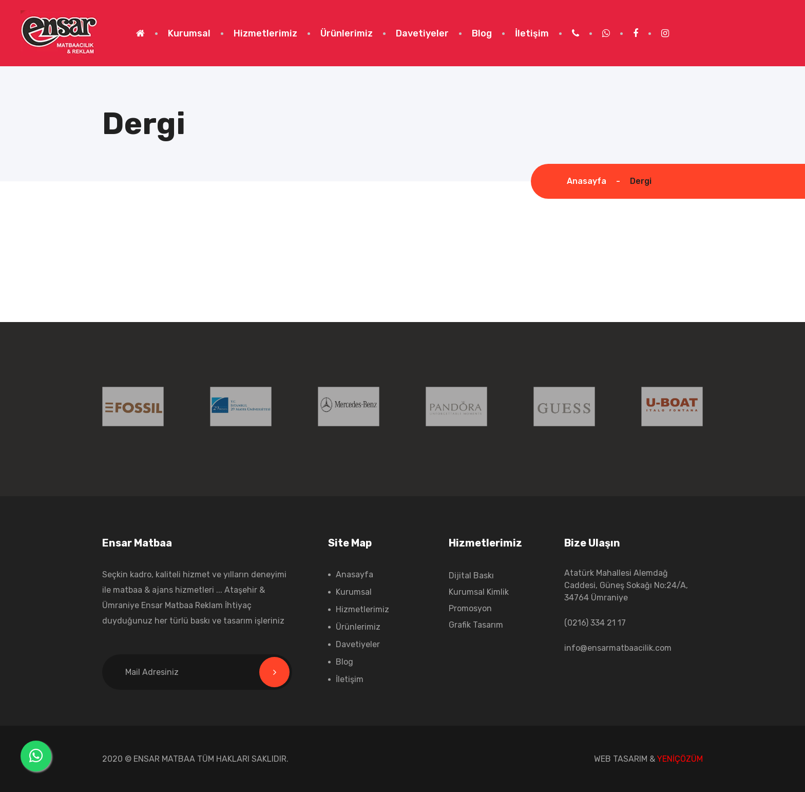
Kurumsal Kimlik (479, 592)
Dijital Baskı (471, 575)
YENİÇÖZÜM (680, 759)
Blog (482, 33)
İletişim (532, 33)
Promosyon (470, 608)
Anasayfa (586, 181)
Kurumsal (189, 33)
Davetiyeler (422, 33)
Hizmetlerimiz (265, 33)
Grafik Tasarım (476, 625)
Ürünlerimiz (346, 33)
